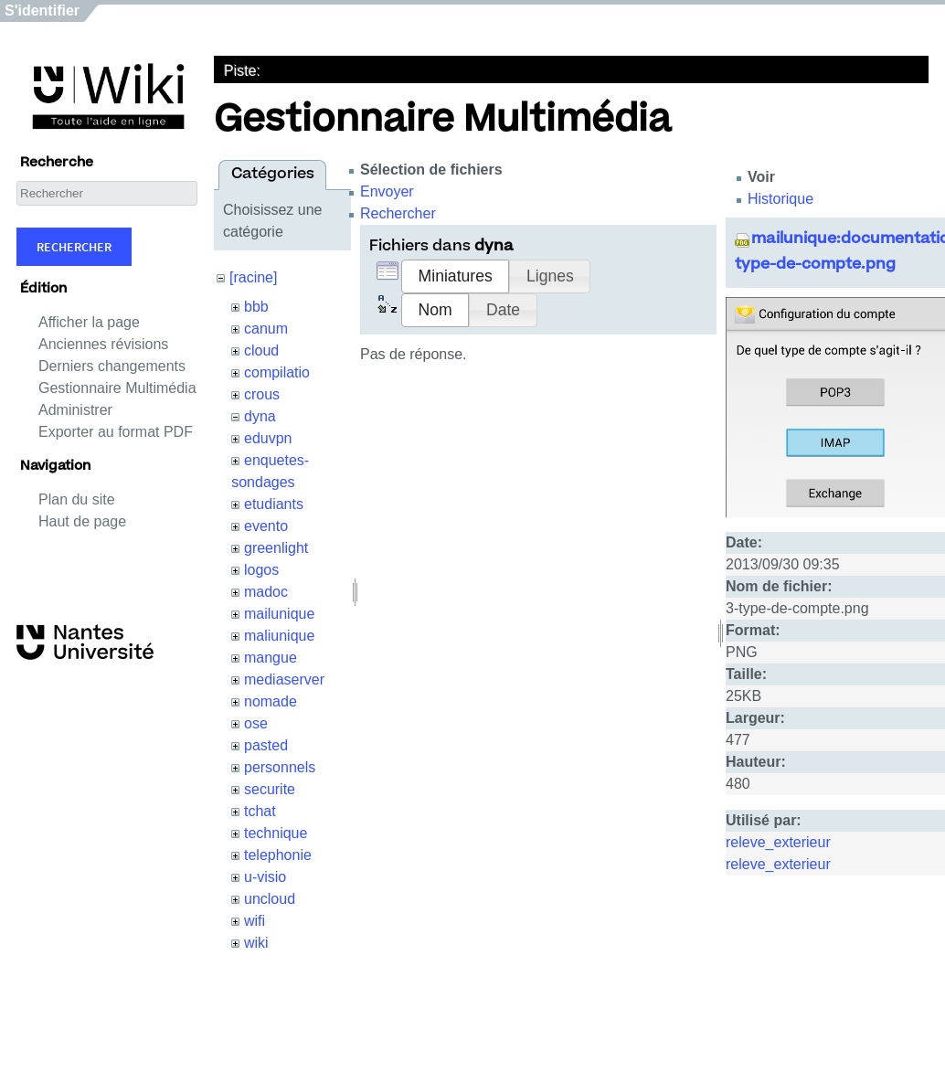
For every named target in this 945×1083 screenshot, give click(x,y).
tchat (260, 811)
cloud (261, 350)
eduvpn (268, 438)
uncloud (269, 899)
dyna (260, 416)
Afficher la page (89, 322)
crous (262, 394)
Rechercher (74, 247)
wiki (256, 942)
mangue (270, 657)
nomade (270, 701)
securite (269, 789)
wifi (254, 921)
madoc (266, 592)
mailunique (279, 613)
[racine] (253, 277)
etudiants (273, 504)
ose (256, 723)
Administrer (75, 410)
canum (266, 328)
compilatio (277, 372)
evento (266, 526)
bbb (256, 306)
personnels (279, 767)
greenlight (276, 548)
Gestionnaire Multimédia (117, 388)
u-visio (265, 877)
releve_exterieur (778, 842)
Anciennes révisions (103, 344)
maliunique (279, 635)
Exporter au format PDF (115, 432)
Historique (780, 199)
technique (275, 833)
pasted (266, 745)
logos (261, 570)
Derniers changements (112, 366)
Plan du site (76, 499)
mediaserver (284, 679)
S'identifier (42, 10)
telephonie (278, 855)
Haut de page (82, 521)
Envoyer (387, 191)
